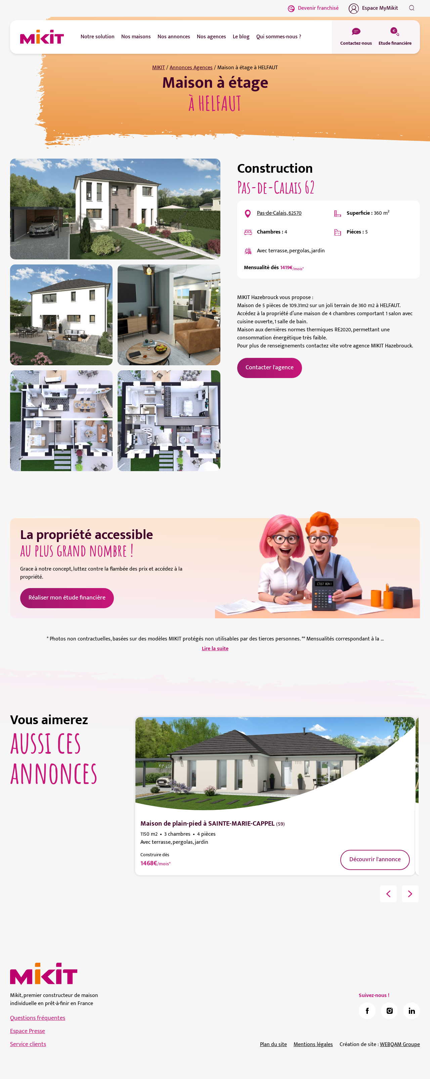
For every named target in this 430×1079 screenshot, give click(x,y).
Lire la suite (215, 649)
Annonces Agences (191, 67)
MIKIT (158, 67)
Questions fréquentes (37, 1018)
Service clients (28, 1044)
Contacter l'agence (270, 368)
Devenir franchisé (313, 8)
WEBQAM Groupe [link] (400, 1044)
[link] (367, 1010)
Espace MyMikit (373, 8)
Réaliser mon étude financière (67, 598)
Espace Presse (27, 1031)
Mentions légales (313, 1044)
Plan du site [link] (273, 1044)
